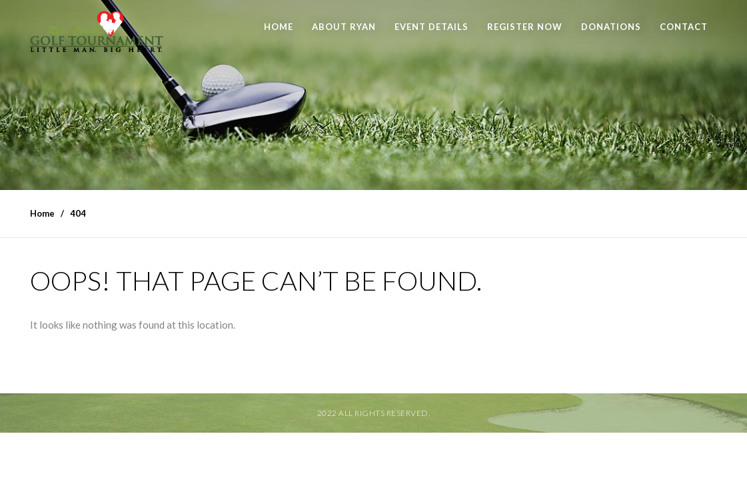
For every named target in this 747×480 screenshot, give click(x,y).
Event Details (431, 26)
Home (278, 26)
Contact (684, 26)
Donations (611, 26)
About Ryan (344, 26)
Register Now (524, 26)
